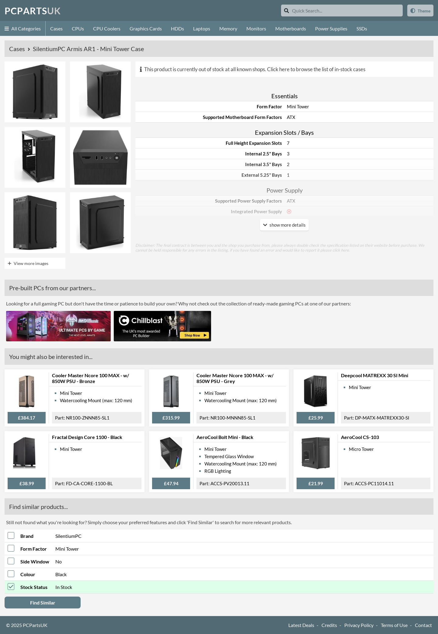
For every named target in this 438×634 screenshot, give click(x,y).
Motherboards (290, 28)
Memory (228, 28)
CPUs (78, 28)
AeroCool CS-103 (360, 437)
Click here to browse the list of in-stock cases (316, 69)
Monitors (256, 28)
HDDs (177, 28)
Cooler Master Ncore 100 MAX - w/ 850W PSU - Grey (234, 378)
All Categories (23, 28)
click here (340, 250)
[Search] (286, 10)
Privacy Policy (359, 625)
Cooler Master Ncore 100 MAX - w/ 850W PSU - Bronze (90, 378)
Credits (329, 625)
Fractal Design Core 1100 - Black (87, 437)
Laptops (201, 28)
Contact (423, 625)
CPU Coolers (106, 28)
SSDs (361, 28)
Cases (56, 28)
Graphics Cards (146, 28)
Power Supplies (331, 28)
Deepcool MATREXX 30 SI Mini (374, 375)
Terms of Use (394, 625)
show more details (284, 225)
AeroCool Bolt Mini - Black (224, 437)
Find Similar (42, 602)
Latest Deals (301, 625)
